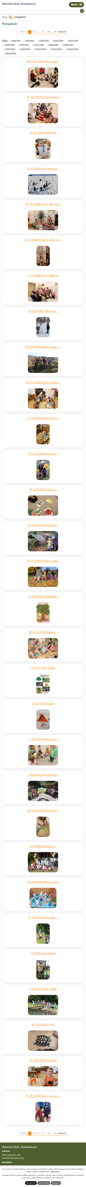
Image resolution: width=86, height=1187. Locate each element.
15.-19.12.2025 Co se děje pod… (43, 204)
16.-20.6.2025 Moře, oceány (43, 882)
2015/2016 (10, 45)
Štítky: (5, 40)
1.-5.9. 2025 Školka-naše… (43, 739)
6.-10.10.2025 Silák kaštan (43, 596)
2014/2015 (73, 40)
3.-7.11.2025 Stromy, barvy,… (43, 418)
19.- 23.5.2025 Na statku (43, 1060)
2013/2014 (58, 40)
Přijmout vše (30, 1183)
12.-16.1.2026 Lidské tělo (43, 132)
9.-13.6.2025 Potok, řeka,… (43, 917)
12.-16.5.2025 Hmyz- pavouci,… (43, 1095)
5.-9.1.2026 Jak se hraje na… (43, 168)
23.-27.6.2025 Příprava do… (43, 810)
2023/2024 (56, 49)
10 (49, 32)
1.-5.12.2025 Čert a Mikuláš (43, 275)
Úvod (4, 17)
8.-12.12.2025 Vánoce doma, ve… (43, 239)
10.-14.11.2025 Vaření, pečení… (43, 382)
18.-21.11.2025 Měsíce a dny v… (43, 346)
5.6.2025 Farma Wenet (43, 953)
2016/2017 (24, 45)
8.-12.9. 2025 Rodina (43, 703)
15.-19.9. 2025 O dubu (43, 667)
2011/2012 (29, 40)
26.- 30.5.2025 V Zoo (43, 1024)
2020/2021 (10, 49)
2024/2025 (72, 49)
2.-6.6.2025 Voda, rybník (43, 988)
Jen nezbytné (44, 1183)
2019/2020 (68, 45)
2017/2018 (39, 45)
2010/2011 (16, 40)
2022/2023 (40, 49)
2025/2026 (10, 53)
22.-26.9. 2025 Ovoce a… (43, 489)
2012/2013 (44, 40)
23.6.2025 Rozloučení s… (43, 846)
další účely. (55, 1171)
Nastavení (56, 1183)
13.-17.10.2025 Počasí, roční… (43, 560)
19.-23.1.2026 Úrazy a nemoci (43, 97)
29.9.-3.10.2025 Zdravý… (43, 632)
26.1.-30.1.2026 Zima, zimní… (43, 61)
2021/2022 (25, 49)
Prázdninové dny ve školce (43, 774)
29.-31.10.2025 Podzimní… (43, 453)
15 (55, 32)
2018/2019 (53, 45)
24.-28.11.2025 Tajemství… (43, 311)
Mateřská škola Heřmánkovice (19, 3)
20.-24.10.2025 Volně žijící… (43, 525)
